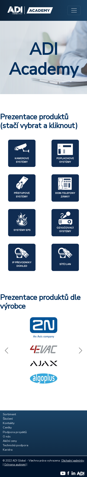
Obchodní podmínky (72, 460)
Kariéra (8, 450)
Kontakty (9, 423)
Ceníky (7, 427)
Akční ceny (10, 441)
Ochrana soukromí (15, 464)
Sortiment (9, 414)
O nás (7, 436)
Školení (8, 419)
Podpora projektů (15, 432)
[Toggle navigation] (74, 10)
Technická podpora (15, 445)
